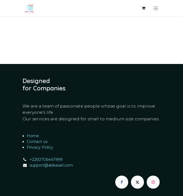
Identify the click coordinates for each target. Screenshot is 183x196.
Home (33, 135)
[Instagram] (153, 182)
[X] (137, 182)
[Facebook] (121, 182)
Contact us (37, 141)
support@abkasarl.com (51, 165)
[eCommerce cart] (144, 8)
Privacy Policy (40, 147)
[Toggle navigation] (156, 8)
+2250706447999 (46, 159)
